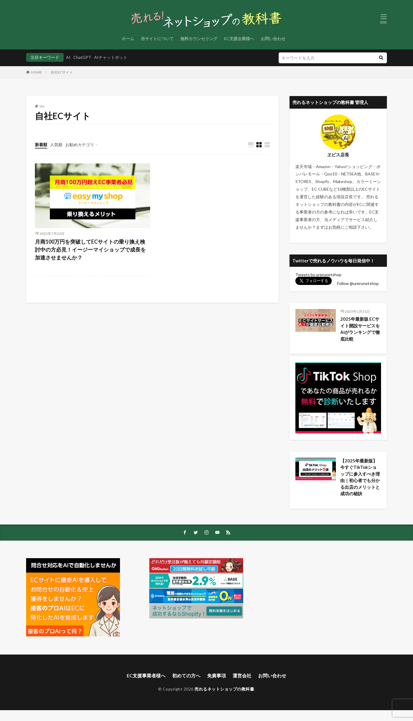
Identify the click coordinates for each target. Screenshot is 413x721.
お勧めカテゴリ (79, 144)
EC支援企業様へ (239, 38)
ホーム (128, 38)
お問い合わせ (273, 38)
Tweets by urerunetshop (318, 274)
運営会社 (242, 686)
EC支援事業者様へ (146, 686)
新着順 (41, 144)
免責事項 (216, 686)
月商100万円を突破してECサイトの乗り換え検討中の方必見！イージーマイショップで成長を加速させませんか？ (90, 249)
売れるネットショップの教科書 (224, 699)
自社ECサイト (62, 72)
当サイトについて (157, 38)
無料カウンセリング (198, 38)
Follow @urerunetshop (358, 283)
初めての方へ (186, 686)
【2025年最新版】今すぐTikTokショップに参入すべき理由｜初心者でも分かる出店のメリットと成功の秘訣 (360, 481)
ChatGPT (82, 57)
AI (68, 57)
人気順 (56, 144)
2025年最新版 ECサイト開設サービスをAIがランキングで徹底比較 (360, 328)
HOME (36, 72)
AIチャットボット (110, 57)
